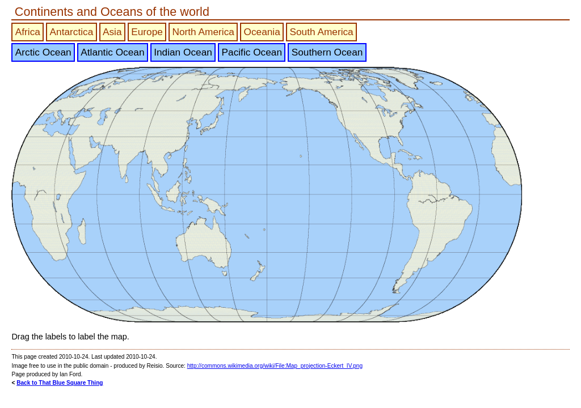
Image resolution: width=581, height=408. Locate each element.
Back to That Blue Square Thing (59, 383)
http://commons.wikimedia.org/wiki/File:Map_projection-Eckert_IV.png (275, 366)
